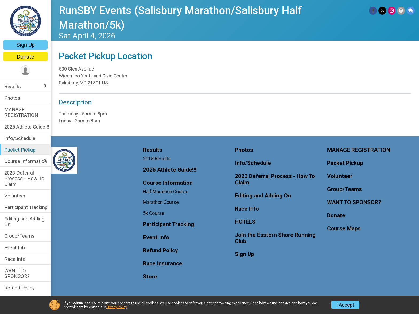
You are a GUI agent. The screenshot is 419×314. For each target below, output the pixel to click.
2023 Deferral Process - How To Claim (24, 178)
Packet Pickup (20, 150)
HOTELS (245, 222)
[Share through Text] (410, 10)
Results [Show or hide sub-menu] (12, 86)
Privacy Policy (116, 307)
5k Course (153, 213)
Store (150, 277)
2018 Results (157, 158)
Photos (12, 98)
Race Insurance (162, 264)
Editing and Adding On (24, 221)
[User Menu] (25, 70)
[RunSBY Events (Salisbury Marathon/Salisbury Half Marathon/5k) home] (25, 20)
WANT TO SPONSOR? (17, 273)
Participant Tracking (26, 207)
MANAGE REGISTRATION (21, 112)
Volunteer (14, 196)
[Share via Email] (401, 10)
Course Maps (344, 229)
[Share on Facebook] (373, 10)
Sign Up (25, 45)
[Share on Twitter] (382, 10)
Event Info (15, 247)
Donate (25, 56)
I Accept (345, 305)
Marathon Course (161, 202)
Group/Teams (19, 236)
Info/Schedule (19, 138)
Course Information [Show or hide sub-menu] (25, 161)
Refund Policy (19, 287)
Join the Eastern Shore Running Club (275, 238)
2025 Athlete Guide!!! (26, 127)
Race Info (15, 259)
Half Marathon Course (165, 191)
